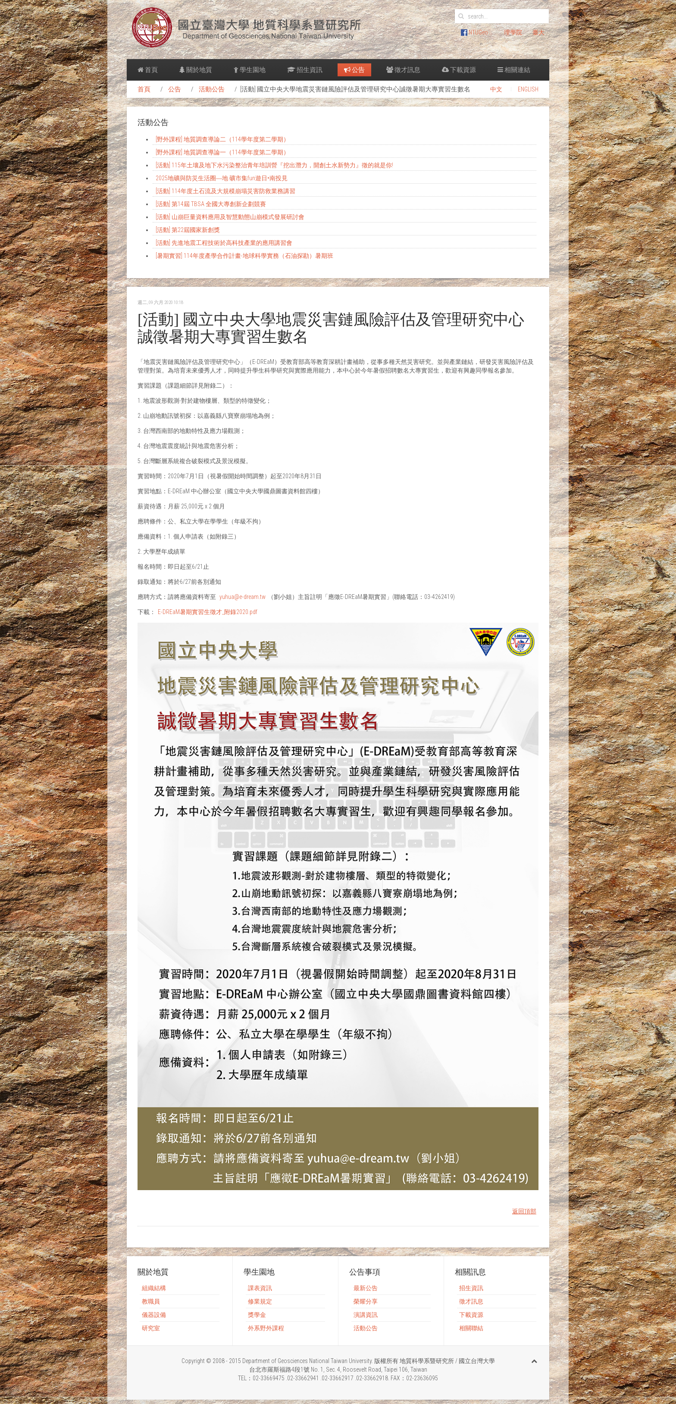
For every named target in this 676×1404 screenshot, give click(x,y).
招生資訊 (304, 70)
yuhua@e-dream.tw (242, 596)
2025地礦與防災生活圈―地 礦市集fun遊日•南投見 (222, 178)
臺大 (538, 32)
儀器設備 (154, 1314)
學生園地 (250, 70)
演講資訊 (366, 1314)
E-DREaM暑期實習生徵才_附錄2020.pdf (207, 611)
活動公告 (212, 89)
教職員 (151, 1301)
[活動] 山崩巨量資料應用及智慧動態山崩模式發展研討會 (230, 216)
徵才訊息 (403, 70)
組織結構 (154, 1288)
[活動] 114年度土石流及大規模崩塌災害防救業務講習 (225, 191)
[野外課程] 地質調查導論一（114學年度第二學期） (222, 152)
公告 (354, 70)
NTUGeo (474, 32)
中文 (496, 89)
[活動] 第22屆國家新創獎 (188, 229)
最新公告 (366, 1288)
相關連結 (514, 70)
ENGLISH (528, 89)
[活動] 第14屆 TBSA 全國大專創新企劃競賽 (211, 204)
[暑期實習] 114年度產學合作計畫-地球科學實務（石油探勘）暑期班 (244, 255)
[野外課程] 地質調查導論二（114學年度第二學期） (222, 139)
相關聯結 (471, 1328)
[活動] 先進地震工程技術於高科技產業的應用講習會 (224, 242)
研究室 (151, 1328)
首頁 (148, 70)
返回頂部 (524, 1211)
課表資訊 (260, 1288)
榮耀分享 (366, 1301)
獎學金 (257, 1314)
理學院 (513, 32)
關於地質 (195, 70)
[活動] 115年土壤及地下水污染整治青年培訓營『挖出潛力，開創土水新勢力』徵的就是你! (274, 165)
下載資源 (459, 70)
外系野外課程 (266, 1328)
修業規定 (260, 1301)
